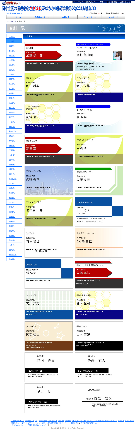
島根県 (12, 198)
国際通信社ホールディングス (21, 423)
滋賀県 (12, 169)
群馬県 (12, 112)
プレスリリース (89, 17)
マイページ (113, 17)
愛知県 (12, 136)
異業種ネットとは (42, 17)
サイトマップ (129, 421)
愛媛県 (12, 217)
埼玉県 (12, 117)
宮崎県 (12, 250)
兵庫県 (12, 160)
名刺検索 (65, 17)
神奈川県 (12, 131)
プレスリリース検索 (93, 421)
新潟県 (12, 84)
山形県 (12, 60)
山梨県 (12, 74)
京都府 (12, 164)
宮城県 (12, 65)
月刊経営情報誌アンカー (89, 423)
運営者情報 (43, 421)
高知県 (12, 221)
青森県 (12, 46)
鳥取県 (12, 193)
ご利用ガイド (29, 421)
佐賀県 (12, 231)
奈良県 (12, 174)
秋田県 (12, 51)
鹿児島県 (12, 254)
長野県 (12, 79)
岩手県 (12, 55)
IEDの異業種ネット (17, 421)
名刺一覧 (61, 421)
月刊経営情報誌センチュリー (38, 425)
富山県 (12, 89)
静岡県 (12, 141)
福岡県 (12, 226)
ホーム (18, 17)
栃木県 (12, 108)
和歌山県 (12, 179)
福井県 (12, 98)
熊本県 (12, 240)
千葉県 (12, 122)
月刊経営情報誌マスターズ (56, 423)
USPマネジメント (18, 425)
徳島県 (12, 207)
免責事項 (121, 421)
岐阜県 (12, 146)
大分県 (12, 245)
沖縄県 (12, 259)
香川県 (12, 212)
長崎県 (12, 236)
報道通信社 (75, 423)
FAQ (36, 421)
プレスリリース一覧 (79, 421)
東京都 (12, 127)
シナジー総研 (40, 423)
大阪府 (12, 155)
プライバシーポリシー (109, 421)
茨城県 (12, 103)
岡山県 (12, 183)
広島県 (12, 188)
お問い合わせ (52, 421)
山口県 (12, 202)
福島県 (12, 70)
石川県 (12, 93)
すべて (12, 37)
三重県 (12, 150)
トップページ (11, 21)
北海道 (12, 41)
